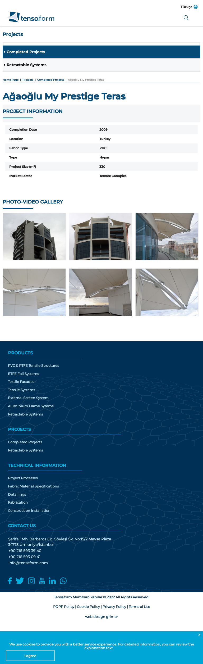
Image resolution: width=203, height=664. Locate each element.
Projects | (29, 80)
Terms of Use (139, 606)
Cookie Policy (88, 606)
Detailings (17, 494)
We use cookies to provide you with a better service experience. (63, 644)
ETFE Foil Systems (23, 374)
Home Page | (12, 80)
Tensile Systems (21, 390)
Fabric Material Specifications (33, 486)
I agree (30, 656)
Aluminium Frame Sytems (30, 406)
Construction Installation (29, 511)
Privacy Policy (114, 606)
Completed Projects (26, 51)
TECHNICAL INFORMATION (37, 465)
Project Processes (23, 478)
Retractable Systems (26, 64)
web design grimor (101, 617)
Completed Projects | (52, 80)
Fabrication (18, 502)
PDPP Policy (63, 606)
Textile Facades (21, 382)
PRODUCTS (20, 352)
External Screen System (28, 398)
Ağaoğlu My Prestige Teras (86, 80)
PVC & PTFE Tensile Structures (33, 366)
